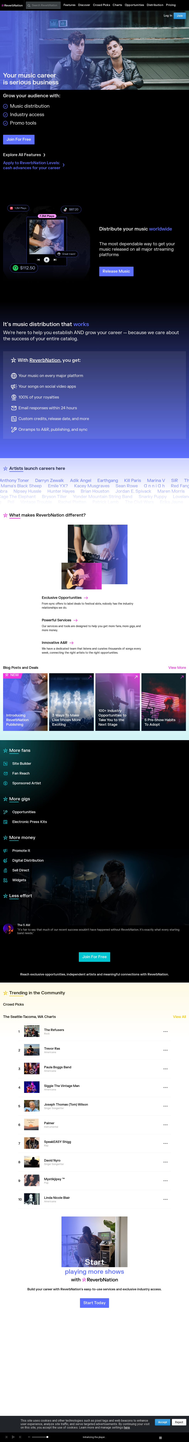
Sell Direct (16, 870)
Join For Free (19, 139)
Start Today (94, 1303)
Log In (168, 15)
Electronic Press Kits (25, 822)
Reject (179, 1422)
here (127, 1427)
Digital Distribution (23, 860)
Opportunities (19, 812)
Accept (162, 1422)
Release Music (116, 271)
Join (180, 15)
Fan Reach (16, 773)
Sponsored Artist (22, 783)
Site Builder (17, 763)
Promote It (16, 851)
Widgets (14, 880)
